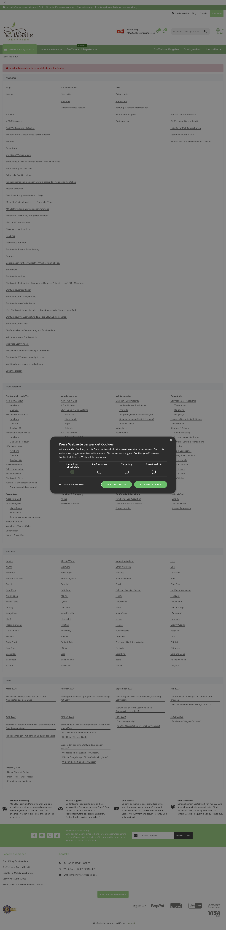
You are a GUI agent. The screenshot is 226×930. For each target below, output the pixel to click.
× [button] (171, 440)
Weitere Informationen (93, 457)
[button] (71, 484)
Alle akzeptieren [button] (150, 484)
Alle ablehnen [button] (116, 484)
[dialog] (113, 465)
